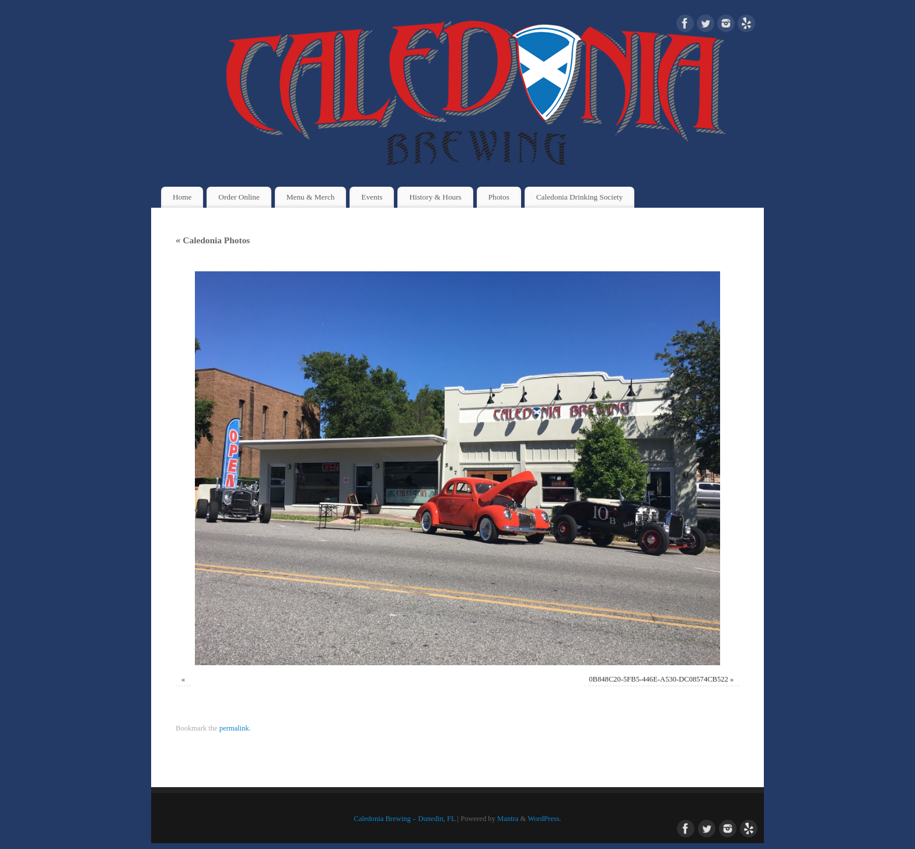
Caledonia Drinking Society (579, 197)
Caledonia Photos (213, 240)
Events (371, 197)
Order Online (239, 197)
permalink (234, 728)
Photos (498, 197)
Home (182, 197)
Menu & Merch (311, 197)
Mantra (507, 819)
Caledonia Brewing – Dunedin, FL (404, 819)
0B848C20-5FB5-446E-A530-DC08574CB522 (658, 679)
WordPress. (544, 819)
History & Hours (435, 197)
